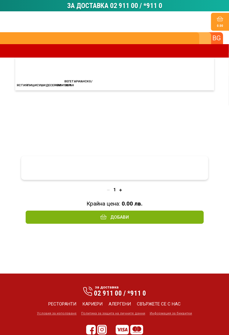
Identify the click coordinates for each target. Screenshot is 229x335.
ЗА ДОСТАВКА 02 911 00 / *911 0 (114, 5)
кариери (92, 304)
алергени (120, 304)
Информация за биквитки (171, 313)
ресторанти (62, 304)
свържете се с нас (159, 304)
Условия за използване (57, 313)
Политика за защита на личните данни (113, 313)
